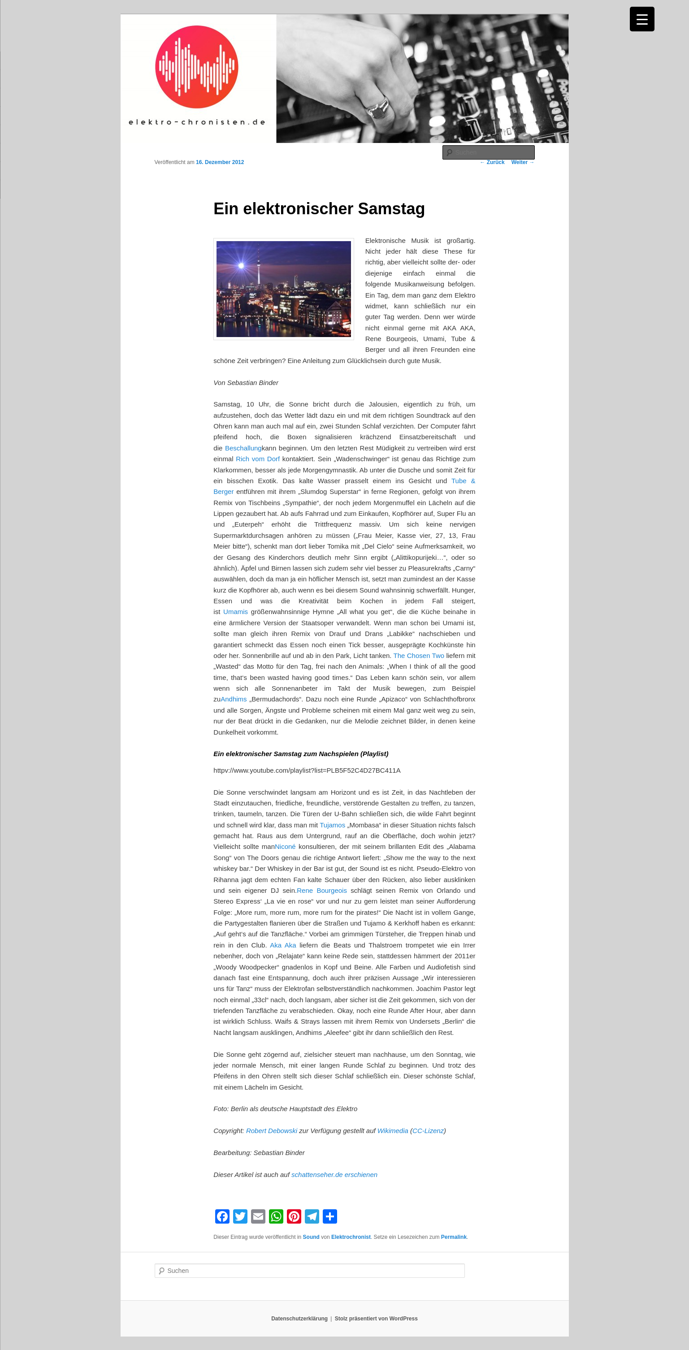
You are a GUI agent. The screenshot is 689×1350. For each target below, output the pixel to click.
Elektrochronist (351, 1237)
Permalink (454, 1237)
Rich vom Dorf (258, 459)
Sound (311, 1237)
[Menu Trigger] (642, 19)
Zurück (492, 162)
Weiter (523, 162)
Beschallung (243, 448)
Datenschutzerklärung (299, 1318)
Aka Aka (283, 945)
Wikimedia (392, 1130)
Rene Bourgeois (322, 890)
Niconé (285, 846)
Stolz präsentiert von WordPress (376, 1318)
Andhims (234, 699)
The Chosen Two (419, 655)
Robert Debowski (271, 1130)
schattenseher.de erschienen (334, 1174)
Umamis (235, 611)
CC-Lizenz (428, 1130)
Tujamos (332, 825)
